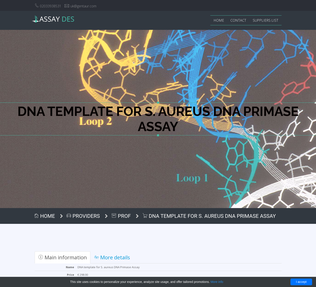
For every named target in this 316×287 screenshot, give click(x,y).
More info (217, 282)
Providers (84, 216)
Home (219, 20)
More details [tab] (112, 257)
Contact (238, 20)
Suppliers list (265, 20)
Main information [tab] (62, 257)
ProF (122, 216)
